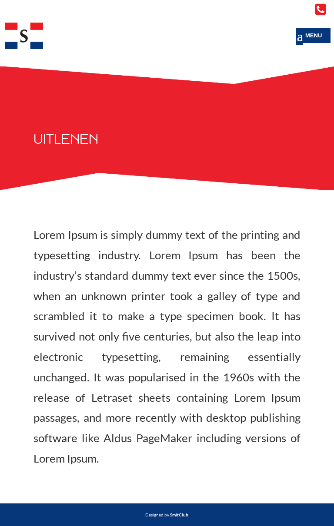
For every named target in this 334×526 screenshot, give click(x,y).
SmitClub (179, 514)
